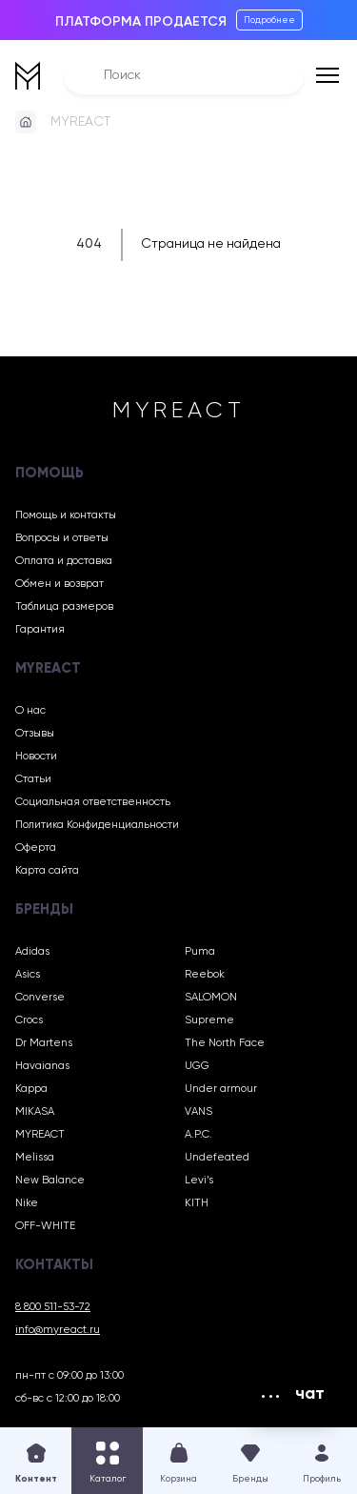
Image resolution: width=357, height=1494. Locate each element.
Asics (27, 974)
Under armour (221, 1089)
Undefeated (217, 1157)
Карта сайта (47, 871)
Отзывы (34, 733)
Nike (26, 1203)
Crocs (29, 1020)
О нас (30, 711)
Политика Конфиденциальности (97, 825)
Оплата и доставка (63, 561)
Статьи (33, 779)
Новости (36, 756)
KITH (196, 1203)
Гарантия (40, 630)
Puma (200, 952)
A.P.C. (198, 1135)
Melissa (34, 1157)
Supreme (209, 1020)
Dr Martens (43, 1043)
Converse (40, 997)
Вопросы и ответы (62, 538)
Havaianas (42, 1066)
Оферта (35, 848)
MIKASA (34, 1112)
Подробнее (269, 20)
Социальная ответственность (92, 802)
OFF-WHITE (45, 1226)
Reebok (205, 974)
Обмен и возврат (59, 584)
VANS (198, 1112)
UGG (197, 1066)
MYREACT (80, 122)
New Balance (50, 1180)
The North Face (225, 1043)
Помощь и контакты (65, 515)
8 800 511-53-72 (52, 1307)
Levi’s (199, 1180)
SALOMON (211, 997)
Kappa (31, 1089)
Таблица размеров (64, 607)
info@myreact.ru (57, 1330)
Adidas (32, 952)
